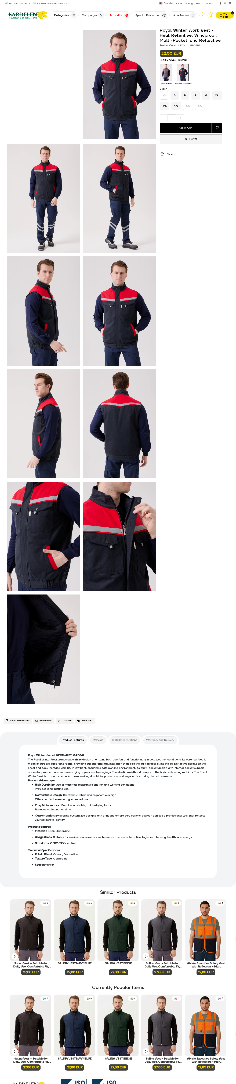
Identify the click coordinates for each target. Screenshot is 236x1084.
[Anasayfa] (27, 15)
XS (164, 95)
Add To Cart (185, 127)
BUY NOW (191, 139)
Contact (209, 3)
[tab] (73, 740)
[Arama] (210, 15)
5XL (200, 105)
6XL (188, 105)
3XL (164, 105)
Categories (65, 15)
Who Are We (184, 15)
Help (198, 3)
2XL (217, 95)
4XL (176, 105)
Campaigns (93, 15)
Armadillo (120, 15)
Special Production (151, 15)
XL (206, 95)
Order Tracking (184, 3)
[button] (202, 15)
